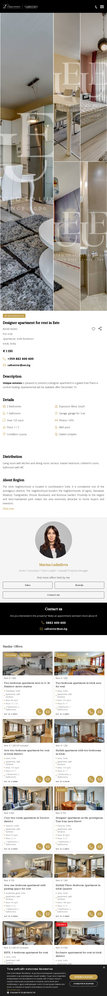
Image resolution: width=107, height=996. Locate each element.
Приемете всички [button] (84, 977)
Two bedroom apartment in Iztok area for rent (78, 684)
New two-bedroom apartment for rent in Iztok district (26, 752)
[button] (37, 992)
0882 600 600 (56, 622)
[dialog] (53, 980)
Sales (27, 585)
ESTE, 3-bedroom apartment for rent (26, 952)
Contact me (53, 594)
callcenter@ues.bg (19, 365)
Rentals (79, 585)
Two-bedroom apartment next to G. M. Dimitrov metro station (27, 684)
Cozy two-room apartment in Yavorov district (26, 819)
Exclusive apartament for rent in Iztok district (79, 954)
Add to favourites (93, 329)
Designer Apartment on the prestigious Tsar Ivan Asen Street (79, 819)
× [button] (104, 968)
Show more (8, 508)
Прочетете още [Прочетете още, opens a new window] (13, 990)
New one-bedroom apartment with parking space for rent (25, 887)
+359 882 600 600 (21, 358)
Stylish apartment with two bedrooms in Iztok (78, 752)
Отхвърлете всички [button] (83, 983)
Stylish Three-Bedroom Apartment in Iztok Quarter (78, 887)
